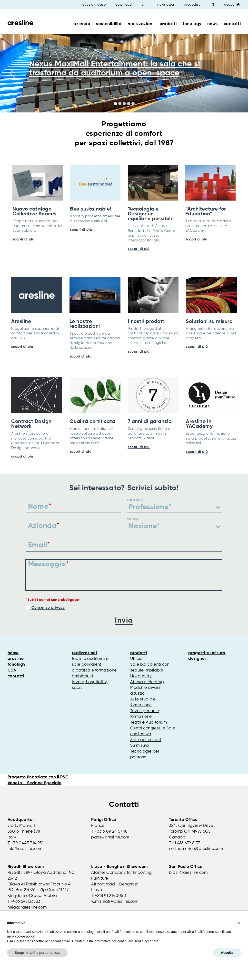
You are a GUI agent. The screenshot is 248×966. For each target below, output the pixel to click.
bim (144, 4)
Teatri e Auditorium (148, 722)
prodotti (168, 24)
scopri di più (23, 239)
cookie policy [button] (24, 936)
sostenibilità (108, 24)
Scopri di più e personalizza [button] (37, 953)
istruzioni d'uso (94, 4)
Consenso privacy (48, 607)
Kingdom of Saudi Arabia (32, 896)
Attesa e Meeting (147, 682)
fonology (192, 24)
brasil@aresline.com (188, 873)
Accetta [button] (227, 953)
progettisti (192, 4)
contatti (232, 24)
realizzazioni (140, 24)
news (212, 24)
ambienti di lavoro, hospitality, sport (90, 682)
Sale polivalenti (145, 740)
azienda (81, 24)
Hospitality (141, 676)
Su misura (139, 746)
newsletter (165, 4)
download (123, 4)
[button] (239, 923)
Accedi (231, 4)
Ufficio (136, 659)
